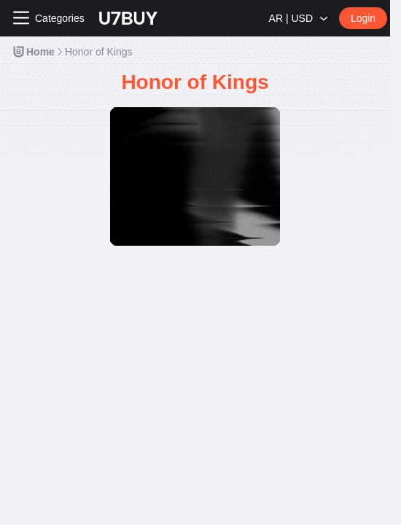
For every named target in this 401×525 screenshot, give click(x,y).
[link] (33, 52)
